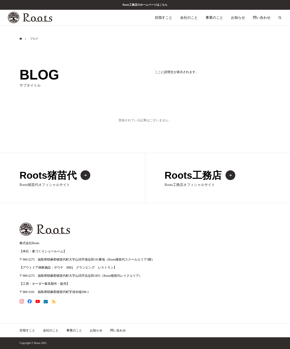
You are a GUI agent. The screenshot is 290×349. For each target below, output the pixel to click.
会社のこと (189, 18)
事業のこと (214, 18)
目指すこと (163, 18)
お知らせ (238, 18)
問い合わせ (261, 18)
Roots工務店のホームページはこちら (145, 4)
